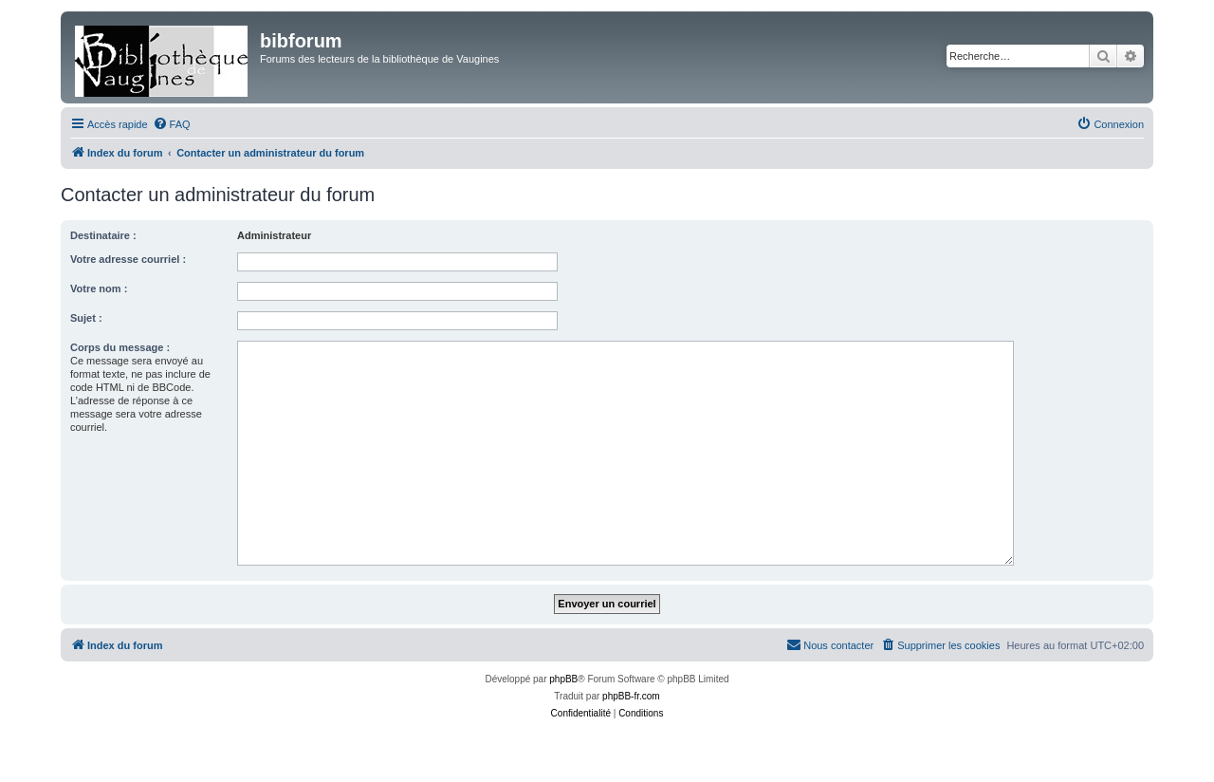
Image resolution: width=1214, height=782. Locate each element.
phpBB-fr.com (631, 696)
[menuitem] (172, 124)
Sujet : (86, 318)
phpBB (563, 679)
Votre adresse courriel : (128, 259)
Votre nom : (98, 288)
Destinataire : (103, 235)
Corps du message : (120, 347)
